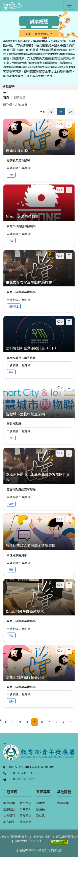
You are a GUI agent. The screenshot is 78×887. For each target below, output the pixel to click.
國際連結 (25, 815)
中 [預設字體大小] (60, 112)
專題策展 (63, 803)
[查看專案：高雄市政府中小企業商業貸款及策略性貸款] (39, 477)
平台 (11, 175)
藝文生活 (25, 803)
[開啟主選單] (69, 6)
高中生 (40, 803)
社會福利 (9, 815)
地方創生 (9, 821)
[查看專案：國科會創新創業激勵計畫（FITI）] (39, 348)
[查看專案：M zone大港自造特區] (39, 216)
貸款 (11, 504)
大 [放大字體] (51, 112)
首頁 (6, 97)
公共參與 (25, 809)
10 (71, 722)
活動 (11, 701)
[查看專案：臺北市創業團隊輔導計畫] (39, 677)
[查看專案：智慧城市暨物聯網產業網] (39, 414)
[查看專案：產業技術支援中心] (39, 150)
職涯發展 (9, 803)
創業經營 (9, 809)
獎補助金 (13, 306)
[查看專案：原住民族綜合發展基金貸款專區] (39, 545)
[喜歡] (60, 124)
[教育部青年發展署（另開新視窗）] (39, 754)
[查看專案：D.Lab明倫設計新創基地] (39, 611)
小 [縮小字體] (70, 112)
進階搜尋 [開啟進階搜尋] (9, 86)
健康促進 (25, 821)
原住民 (40, 809)
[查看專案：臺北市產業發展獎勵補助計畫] (39, 282)
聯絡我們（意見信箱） (29, 841)
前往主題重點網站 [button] (38, 34)
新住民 (40, 815)
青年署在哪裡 (42, 836)
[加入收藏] (69, 124)
